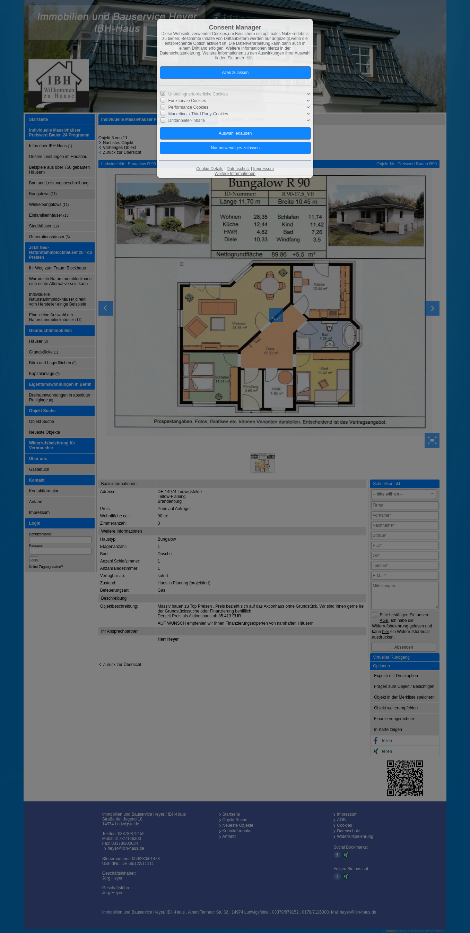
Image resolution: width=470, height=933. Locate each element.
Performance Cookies (188, 107)
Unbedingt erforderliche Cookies (198, 94)
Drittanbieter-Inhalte (186, 120)
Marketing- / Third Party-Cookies (198, 113)
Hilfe (249, 58)
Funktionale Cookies (187, 100)
